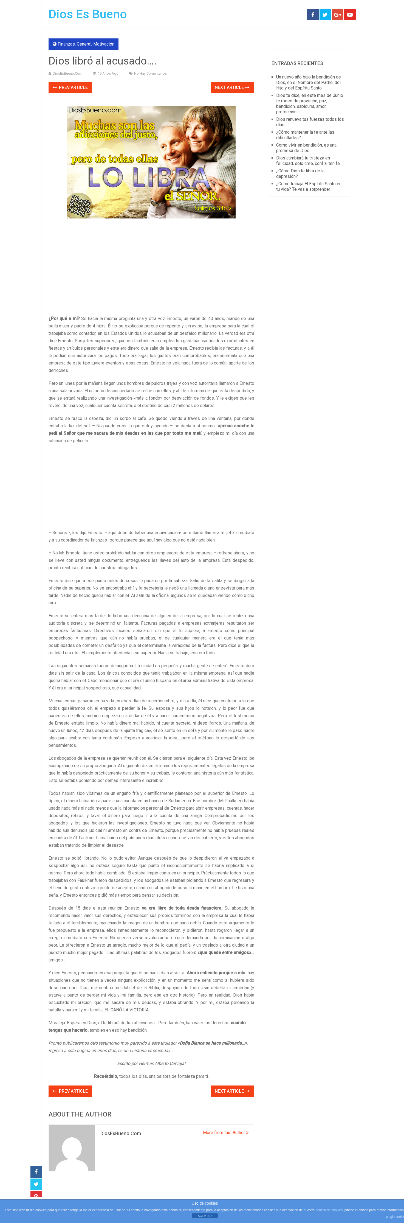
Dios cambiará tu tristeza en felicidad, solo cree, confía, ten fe (308, 160)
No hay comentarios (150, 73)
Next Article (232, 87)
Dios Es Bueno (88, 14)
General (84, 44)
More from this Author (225, 1132)
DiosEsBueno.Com (67, 73)
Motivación (103, 44)
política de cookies (329, 1210)
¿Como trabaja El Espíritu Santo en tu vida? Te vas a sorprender (308, 186)
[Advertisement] (151, 274)
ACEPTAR (205, 1216)
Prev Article (70, 87)
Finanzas (66, 44)
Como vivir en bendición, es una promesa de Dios (306, 147)
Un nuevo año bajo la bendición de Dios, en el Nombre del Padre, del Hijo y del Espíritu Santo (308, 82)
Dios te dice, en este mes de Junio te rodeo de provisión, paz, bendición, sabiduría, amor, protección (309, 103)
